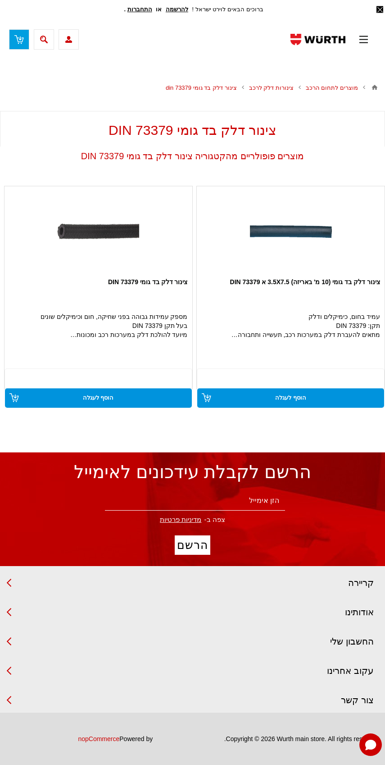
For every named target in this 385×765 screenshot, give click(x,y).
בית (374, 87)
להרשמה (177, 9)
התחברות (139, 9)
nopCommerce (98, 738)
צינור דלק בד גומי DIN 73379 (148, 282)
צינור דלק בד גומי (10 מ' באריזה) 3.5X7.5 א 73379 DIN (305, 282)
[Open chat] (370, 744)
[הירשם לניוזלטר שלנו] (195, 501)
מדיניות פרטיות (180, 519)
